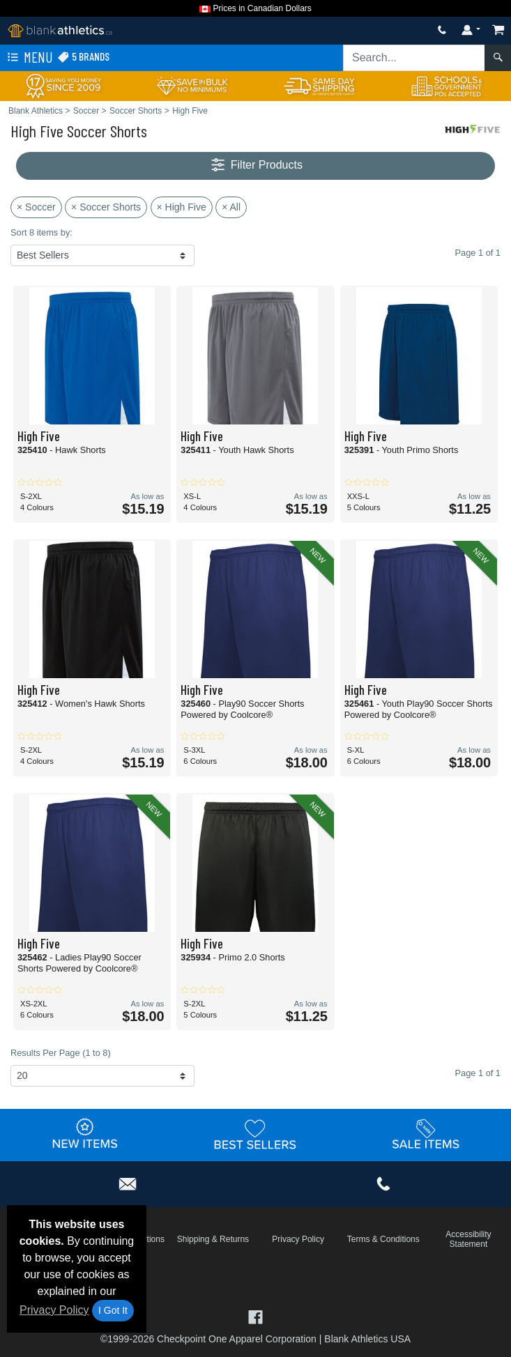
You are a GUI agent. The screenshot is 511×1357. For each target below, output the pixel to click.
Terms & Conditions (383, 1239)
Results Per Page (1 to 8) (60, 1053)
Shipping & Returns (213, 1239)
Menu (28, 58)
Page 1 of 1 (478, 1073)
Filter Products (255, 165)
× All (231, 207)
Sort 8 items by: (41, 232)
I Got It (113, 1310)
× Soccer (36, 207)
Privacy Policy (54, 1310)
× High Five (181, 207)
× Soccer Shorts (106, 207)
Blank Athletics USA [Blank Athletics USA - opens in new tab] (367, 1338)
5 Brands (83, 56)
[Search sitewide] (414, 58)
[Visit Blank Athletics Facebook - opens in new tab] (255, 1316)
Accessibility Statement (468, 1239)
